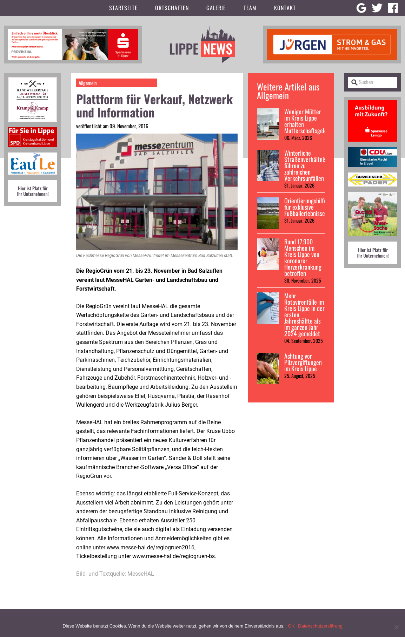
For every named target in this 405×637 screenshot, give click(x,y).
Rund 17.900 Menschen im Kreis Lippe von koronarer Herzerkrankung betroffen (302, 257)
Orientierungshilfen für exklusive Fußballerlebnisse (306, 207)
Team (250, 8)
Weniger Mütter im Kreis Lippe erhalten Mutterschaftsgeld (305, 121)
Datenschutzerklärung (320, 626)
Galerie (216, 8)
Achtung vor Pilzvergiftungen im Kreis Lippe (303, 362)
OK (291, 626)
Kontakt (285, 8)
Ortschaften (172, 8)
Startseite (123, 8)
